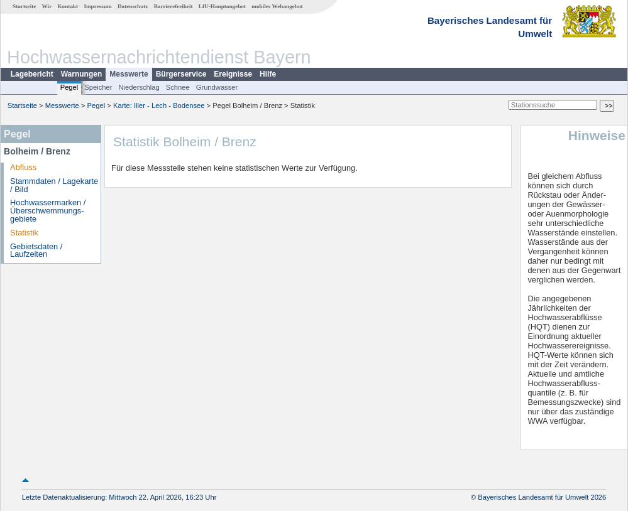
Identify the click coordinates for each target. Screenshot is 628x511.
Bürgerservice (181, 74)
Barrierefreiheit (173, 6)
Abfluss (23, 167)
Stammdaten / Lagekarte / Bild (54, 185)
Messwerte (128, 74)
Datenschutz (133, 6)
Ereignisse (233, 74)
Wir (47, 6)
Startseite (24, 6)
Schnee (178, 87)
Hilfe (268, 74)
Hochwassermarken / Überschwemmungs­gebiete (47, 210)
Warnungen (81, 74)
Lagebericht (32, 74)
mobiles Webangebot (276, 6)
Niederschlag (138, 87)
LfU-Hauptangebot (222, 6)
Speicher (98, 87)
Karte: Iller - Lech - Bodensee (159, 105)
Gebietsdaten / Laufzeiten (36, 250)
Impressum (97, 6)
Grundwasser (217, 87)
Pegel (69, 87)
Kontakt (67, 6)
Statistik (24, 232)
